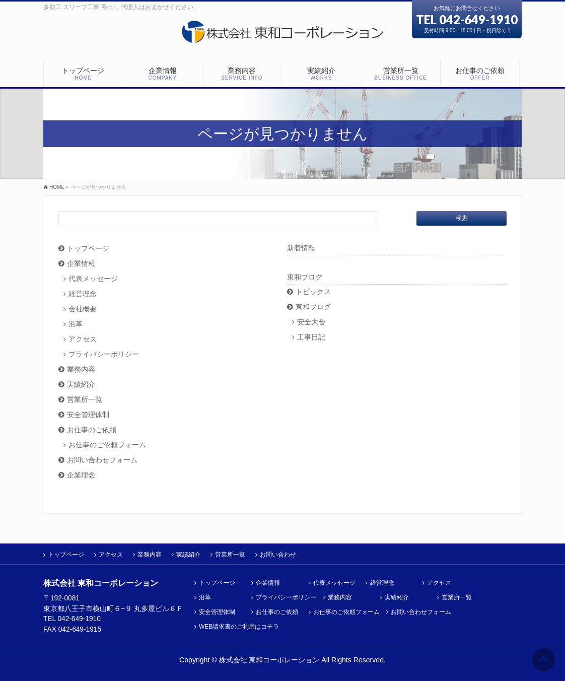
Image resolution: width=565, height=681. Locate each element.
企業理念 (81, 475)
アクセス (82, 339)
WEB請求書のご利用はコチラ (239, 627)
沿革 (75, 324)
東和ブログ (304, 277)
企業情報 (81, 263)
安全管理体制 (88, 415)
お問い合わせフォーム (102, 460)
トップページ (88, 248)
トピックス (313, 292)
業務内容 (81, 369)
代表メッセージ (93, 279)
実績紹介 (81, 384)
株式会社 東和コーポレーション (269, 660)
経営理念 (82, 294)
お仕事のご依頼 (91, 430)
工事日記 (311, 337)
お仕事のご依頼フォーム (107, 445)
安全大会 (311, 322)
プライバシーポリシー (103, 354)
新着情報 (301, 248)
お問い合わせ (278, 554)
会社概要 (82, 309)
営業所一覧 (84, 399)
